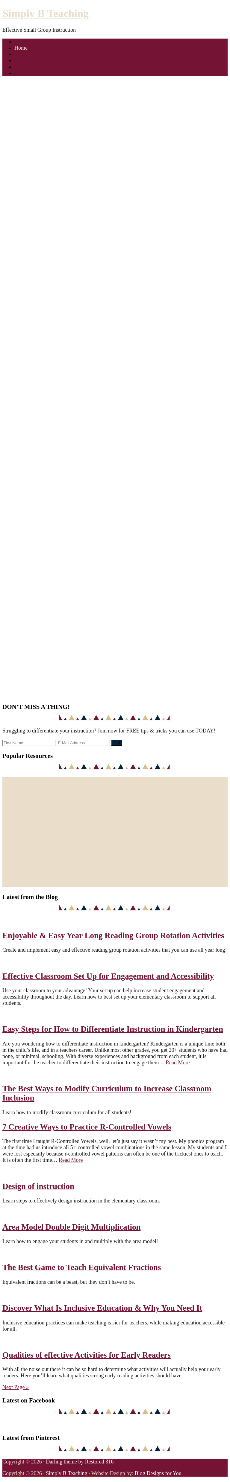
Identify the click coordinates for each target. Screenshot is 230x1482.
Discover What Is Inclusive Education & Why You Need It (102, 1308)
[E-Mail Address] (83, 743)
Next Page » (15, 1387)
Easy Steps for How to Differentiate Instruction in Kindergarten (112, 1029)
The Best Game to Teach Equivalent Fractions (81, 1267)
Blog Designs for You (158, 1473)
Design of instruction (38, 1186)
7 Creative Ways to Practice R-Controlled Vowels (86, 1126)
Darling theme (61, 1462)
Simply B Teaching (45, 13)
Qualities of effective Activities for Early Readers (86, 1354)
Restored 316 (99, 1462)
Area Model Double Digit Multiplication (71, 1226)
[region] (115, 166)
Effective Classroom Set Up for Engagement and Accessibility (108, 976)
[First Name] (28, 743)
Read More (178, 1063)
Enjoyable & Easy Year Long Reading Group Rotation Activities (113, 935)
